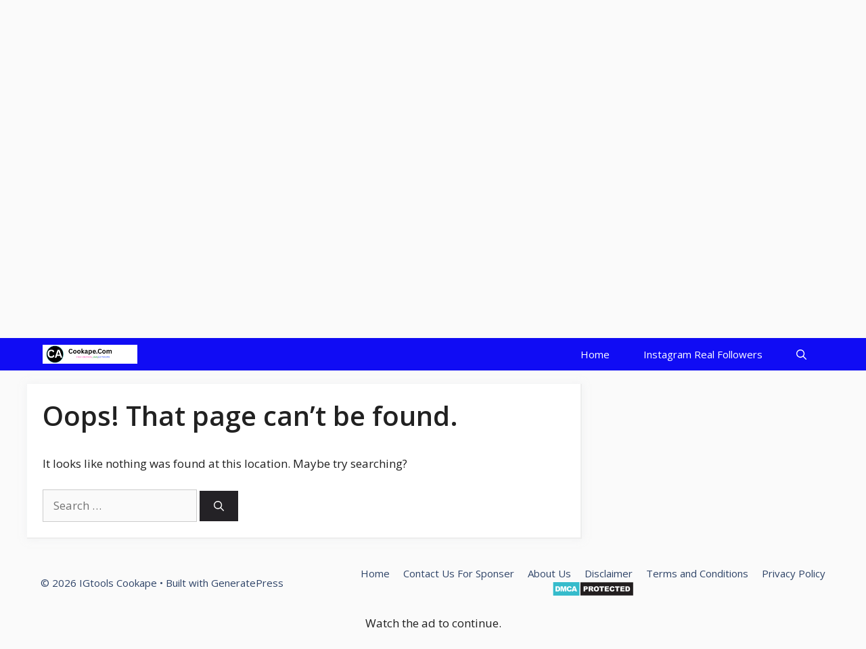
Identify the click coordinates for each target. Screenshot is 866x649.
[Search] (219, 506)
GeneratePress (247, 583)
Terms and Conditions (697, 573)
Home (595, 354)
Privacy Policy (793, 573)
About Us (549, 573)
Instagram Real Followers (702, 354)
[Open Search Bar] (801, 354)
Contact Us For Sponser (458, 573)
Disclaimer (609, 573)
